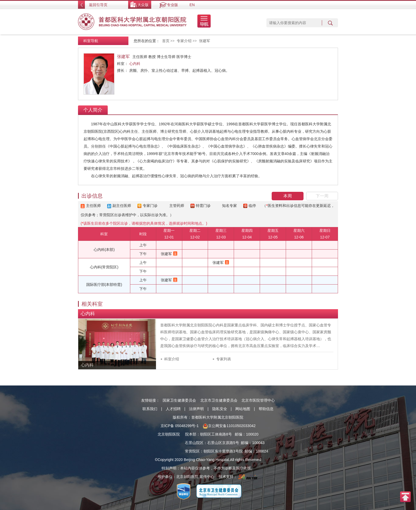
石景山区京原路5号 (223, 443)
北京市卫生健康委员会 (218, 400)
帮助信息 (266, 409)
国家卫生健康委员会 (179, 400)
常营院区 (192, 451)
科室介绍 (171, 359)
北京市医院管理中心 (258, 400)
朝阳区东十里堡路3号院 (223, 451)
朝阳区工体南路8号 (216, 434)
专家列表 (223, 359)
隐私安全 (219, 409)
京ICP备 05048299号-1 (180, 426)
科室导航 (90, 41)
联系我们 (149, 409)
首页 (166, 41)
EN (191, 5)
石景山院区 (194, 443)
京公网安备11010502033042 (229, 426)
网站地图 (242, 409)
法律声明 (196, 409)
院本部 (190, 434)
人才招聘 (173, 409)
